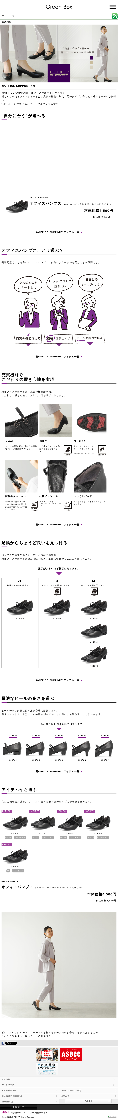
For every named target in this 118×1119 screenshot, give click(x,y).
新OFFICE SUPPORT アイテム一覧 (57, 232)
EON (5, 1112)
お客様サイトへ (19, 1113)
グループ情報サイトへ (38, 1113)
